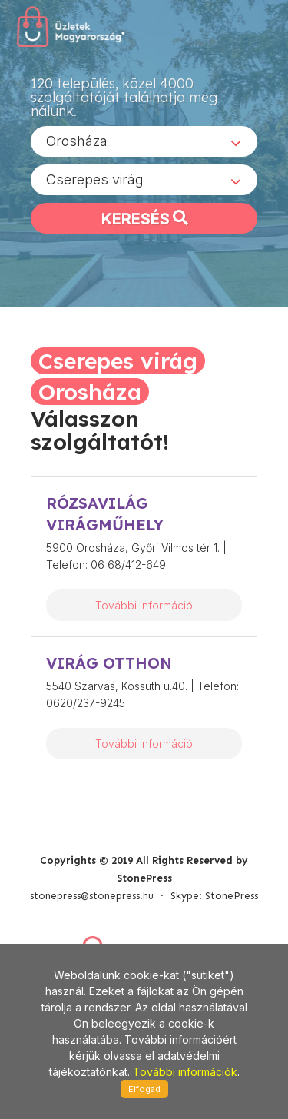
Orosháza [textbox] (77, 141)
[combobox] (144, 141)
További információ (144, 605)
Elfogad (144, 1089)
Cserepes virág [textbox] (95, 179)
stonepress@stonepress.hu (92, 896)
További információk (185, 1071)
